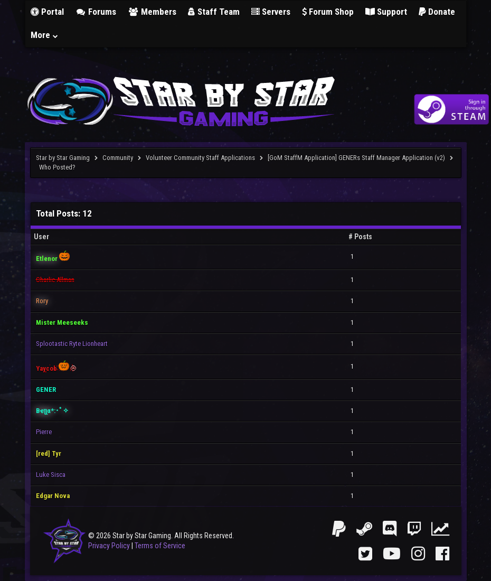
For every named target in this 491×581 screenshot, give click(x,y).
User (41, 236)
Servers (270, 11)
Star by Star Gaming (63, 158)
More (45, 35)
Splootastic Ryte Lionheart (72, 344)
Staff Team (214, 11)
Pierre (44, 432)
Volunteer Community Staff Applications (200, 158)
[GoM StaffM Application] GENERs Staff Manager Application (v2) (356, 158)
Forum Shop (328, 11)
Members (152, 11)
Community (117, 158)
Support (386, 11)
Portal (47, 11)
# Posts (360, 236)
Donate (437, 11)
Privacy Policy (109, 545)
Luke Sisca (50, 475)
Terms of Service (160, 545)
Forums (96, 11)
